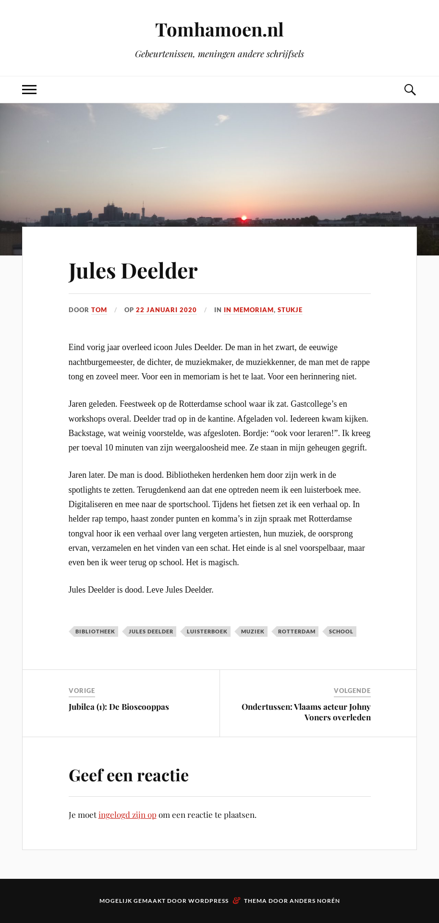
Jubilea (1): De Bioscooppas (119, 706)
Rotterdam (297, 631)
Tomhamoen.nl (219, 29)
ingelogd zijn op (127, 814)
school (341, 631)
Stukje (290, 310)
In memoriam (249, 310)
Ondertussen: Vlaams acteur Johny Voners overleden (306, 711)
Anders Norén (315, 900)
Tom (99, 310)
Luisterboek (207, 631)
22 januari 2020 (166, 310)
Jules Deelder (133, 269)
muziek (253, 631)
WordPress (208, 900)
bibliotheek (95, 631)
